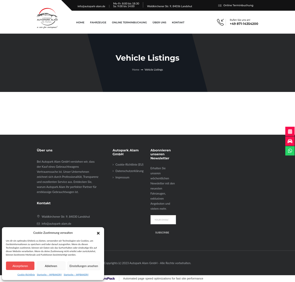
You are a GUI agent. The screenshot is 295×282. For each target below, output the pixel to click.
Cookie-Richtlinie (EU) (130, 164)
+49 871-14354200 (244, 23)
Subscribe (162, 232)
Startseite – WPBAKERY (49, 274)
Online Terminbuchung (235, 5)
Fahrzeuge (98, 22)
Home (80, 22)
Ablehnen (51, 266)
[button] (98, 233)
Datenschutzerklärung (130, 171)
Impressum (123, 177)
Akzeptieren (20, 266)
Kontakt (178, 22)
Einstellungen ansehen (84, 266)
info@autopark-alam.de (91, 6)
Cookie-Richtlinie (26, 274)
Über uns (159, 22)
